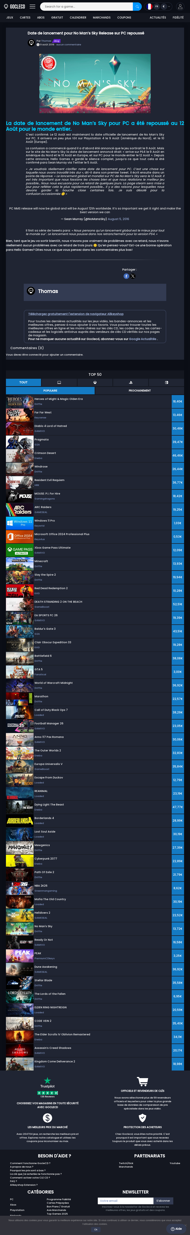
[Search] (137, 6)
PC (12, 1199)
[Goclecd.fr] (14, 6)
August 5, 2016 (118, 219)
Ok (96, 1229)
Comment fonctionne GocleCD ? (30, 1163)
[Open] (32, 6)
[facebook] (126, 275)
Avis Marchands (56, 1210)
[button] (180, 6)
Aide (176, 1229)
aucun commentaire (68, 44)
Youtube (175, 1163)
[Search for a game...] (91, 6)
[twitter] (133, 275)
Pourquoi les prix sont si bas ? (28, 1170)
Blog (56, 40)
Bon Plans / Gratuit (58, 1206)
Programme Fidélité (59, 1199)
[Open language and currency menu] (158, 6)
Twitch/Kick (126, 1163)
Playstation (17, 1210)
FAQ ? (13, 1181)
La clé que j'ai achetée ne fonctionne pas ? (36, 1174)
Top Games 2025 (57, 1214)
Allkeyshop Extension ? (24, 1185)
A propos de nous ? (21, 1167)
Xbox (13, 1204)
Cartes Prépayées (58, 1203)
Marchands (126, 1167)
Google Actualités (143, 339)
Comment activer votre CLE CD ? (30, 1177)
